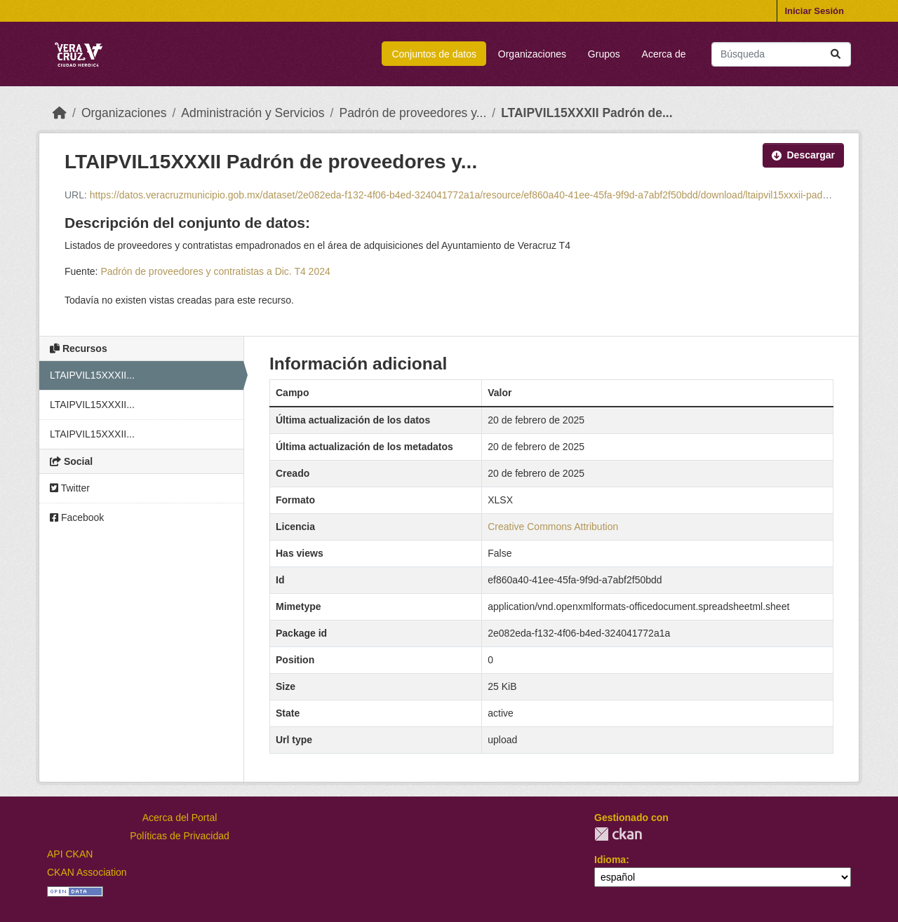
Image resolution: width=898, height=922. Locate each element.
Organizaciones (532, 54)
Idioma (610, 859)
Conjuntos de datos (433, 54)
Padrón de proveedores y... (412, 113)
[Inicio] (60, 113)
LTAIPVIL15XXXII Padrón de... (586, 113)
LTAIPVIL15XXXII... (92, 375)
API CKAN (70, 854)
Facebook (77, 517)
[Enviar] (836, 54)
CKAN (618, 834)
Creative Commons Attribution (553, 526)
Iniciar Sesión (814, 11)
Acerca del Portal (179, 817)
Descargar (804, 155)
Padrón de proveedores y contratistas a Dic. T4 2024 (215, 271)
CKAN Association (87, 872)
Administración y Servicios (252, 113)
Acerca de (664, 54)
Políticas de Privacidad (179, 835)
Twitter (70, 488)
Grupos (604, 54)
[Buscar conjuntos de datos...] (781, 54)
